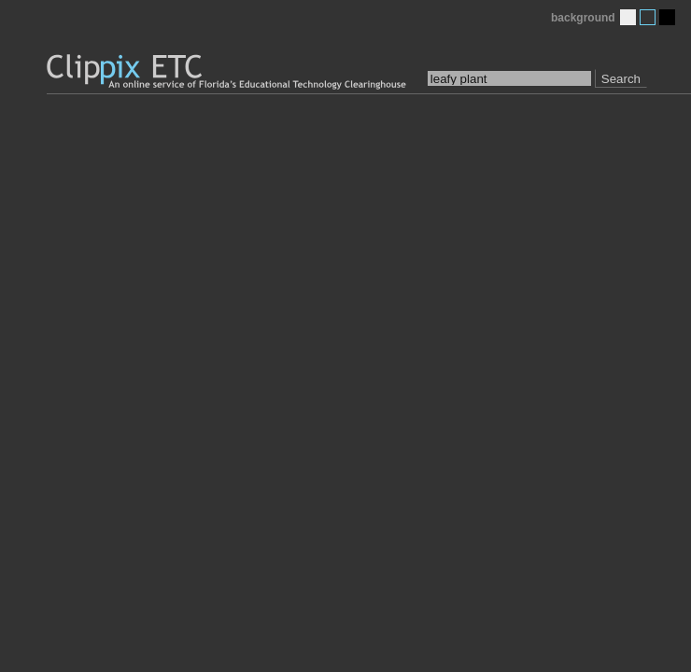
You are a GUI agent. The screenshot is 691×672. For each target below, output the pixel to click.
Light (628, 17)
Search (621, 79)
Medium (648, 17)
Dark (667, 17)
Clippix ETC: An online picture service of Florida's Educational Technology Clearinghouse (228, 72)
